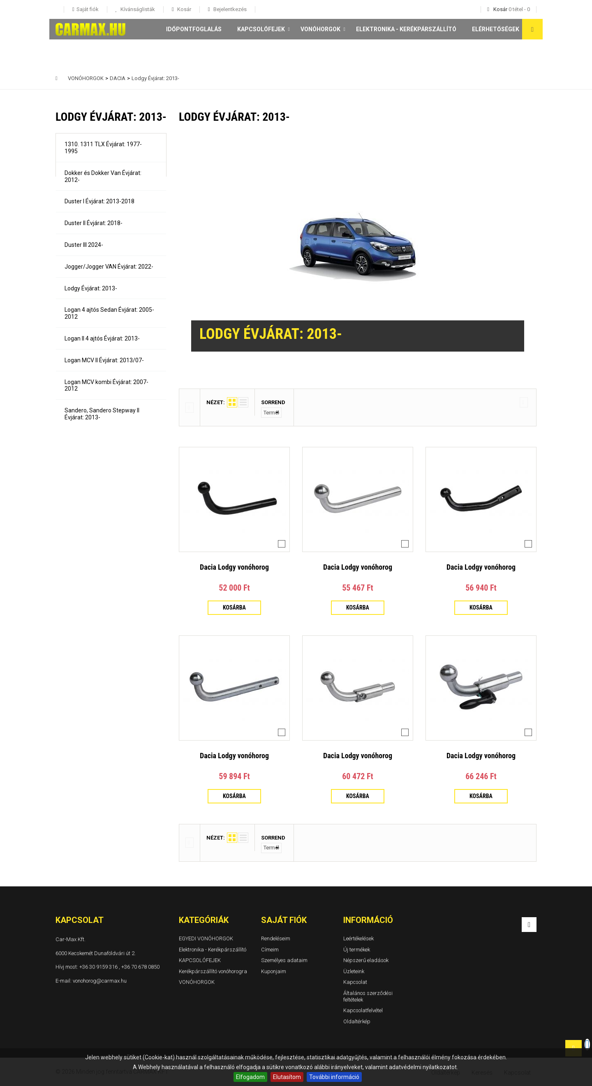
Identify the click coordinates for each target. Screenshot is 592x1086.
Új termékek (356, 949)
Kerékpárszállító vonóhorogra (213, 971)
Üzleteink (353, 971)
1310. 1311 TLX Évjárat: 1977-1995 (103, 147)
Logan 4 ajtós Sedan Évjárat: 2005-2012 (109, 313)
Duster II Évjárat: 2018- (94, 223)
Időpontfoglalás (194, 29)
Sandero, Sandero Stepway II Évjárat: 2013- (102, 414)
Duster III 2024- (84, 245)
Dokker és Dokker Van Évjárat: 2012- (103, 176)
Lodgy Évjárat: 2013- (91, 288)
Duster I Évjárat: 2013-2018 (99, 201)
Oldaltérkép (356, 1021)
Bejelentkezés (229, 9)
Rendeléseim (275, 938)
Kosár (183, 9)
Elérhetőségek (495, 29)
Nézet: (215, 402)
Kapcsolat (355, 982)
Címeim (270, 949)
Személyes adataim (284, 960)
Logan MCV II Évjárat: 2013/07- (104, 360)
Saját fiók (284, 920)
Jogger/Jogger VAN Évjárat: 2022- (109, 266)
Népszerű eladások (365, 960)
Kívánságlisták (137, 9)
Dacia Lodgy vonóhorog (234, 567)
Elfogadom (250, 1077)
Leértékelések (358, 938)
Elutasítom (287, 1077)
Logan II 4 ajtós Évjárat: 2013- (102, 338)
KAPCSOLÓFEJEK (261, 29)
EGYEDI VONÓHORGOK (206, 938)
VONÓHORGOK (320, 29)
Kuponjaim (273, 971)
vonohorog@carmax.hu (100, 980)
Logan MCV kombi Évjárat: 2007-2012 (106, 385)
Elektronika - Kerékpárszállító (406, 29)
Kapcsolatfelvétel (363, 1010)
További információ (334, 1077)
